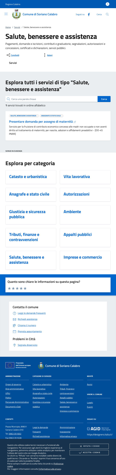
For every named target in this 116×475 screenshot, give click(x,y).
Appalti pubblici (66, 397)
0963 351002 (15, 433)
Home (8, 27)
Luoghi (90, 402)
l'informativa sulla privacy (50, 468)
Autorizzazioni (39, 397)
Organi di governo (13, 384)
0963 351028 (15, 438)
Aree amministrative (14, 388)
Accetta (89, 452)
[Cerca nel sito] (107, 14)
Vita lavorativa (39, 388)
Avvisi (89, 384)
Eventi (90, 407)
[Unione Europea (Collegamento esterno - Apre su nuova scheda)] (18, 366)
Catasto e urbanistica (42, 384)
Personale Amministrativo (17, 402)
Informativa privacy (68, 436)
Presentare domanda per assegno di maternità (42, 121)
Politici (8, 397)
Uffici (7, 393)
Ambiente (64, 384)
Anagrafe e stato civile (42, 393)
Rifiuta (89, 446)
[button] (12, 4)
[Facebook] (88, 14)
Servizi (17, 27)
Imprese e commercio (69, 411)
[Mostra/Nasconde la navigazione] (6, 14)
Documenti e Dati (13, 406)
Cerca (104, 99)
